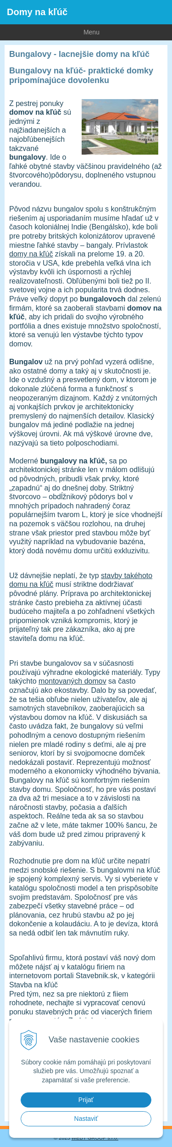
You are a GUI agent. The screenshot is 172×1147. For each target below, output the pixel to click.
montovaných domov (72, 681)
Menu (50, 31)
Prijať (86, 1099)
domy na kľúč (31, 254)
